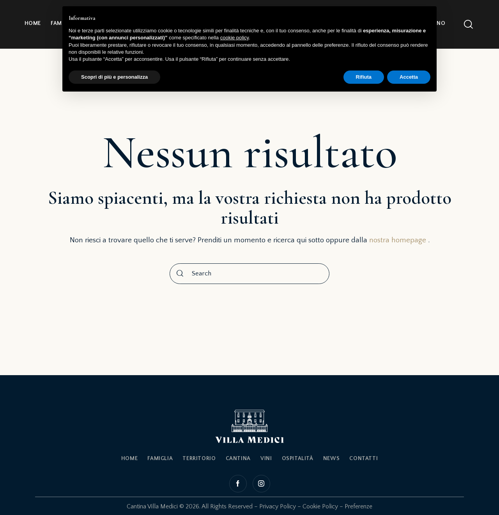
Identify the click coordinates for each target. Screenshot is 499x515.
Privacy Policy (277, 506)
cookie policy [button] (234, 38)
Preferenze (358, 506)
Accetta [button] (409, 77)
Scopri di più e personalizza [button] (114, 77)
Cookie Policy (320, 506)
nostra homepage (397, 240)
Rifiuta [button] (364, 77)
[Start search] (180, 273)
